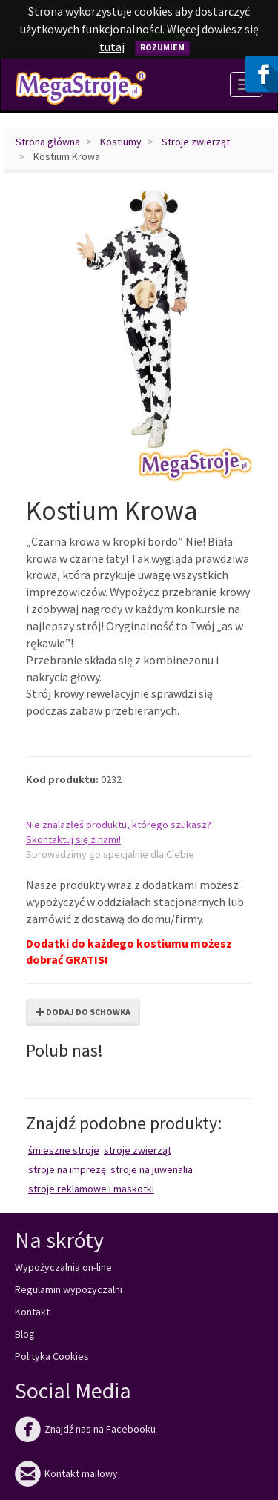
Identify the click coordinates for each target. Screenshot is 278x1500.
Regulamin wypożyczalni (68, 1289)
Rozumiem (162, 47)
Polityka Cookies (52, 1356)
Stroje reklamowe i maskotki (91, 1188)
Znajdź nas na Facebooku (85, 1428)
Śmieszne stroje (63, 1150)
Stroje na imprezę (67, 1169)
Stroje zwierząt (196, 141)
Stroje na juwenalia (151, 1169)
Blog (25, 1334)
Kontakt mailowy (66, 1473)
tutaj (112, 46)
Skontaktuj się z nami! (73, 839)
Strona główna (48, 141)
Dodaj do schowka (83, 1011)
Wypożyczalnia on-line (63, 1267)
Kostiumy (121, 141)
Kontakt (32, 1311)
